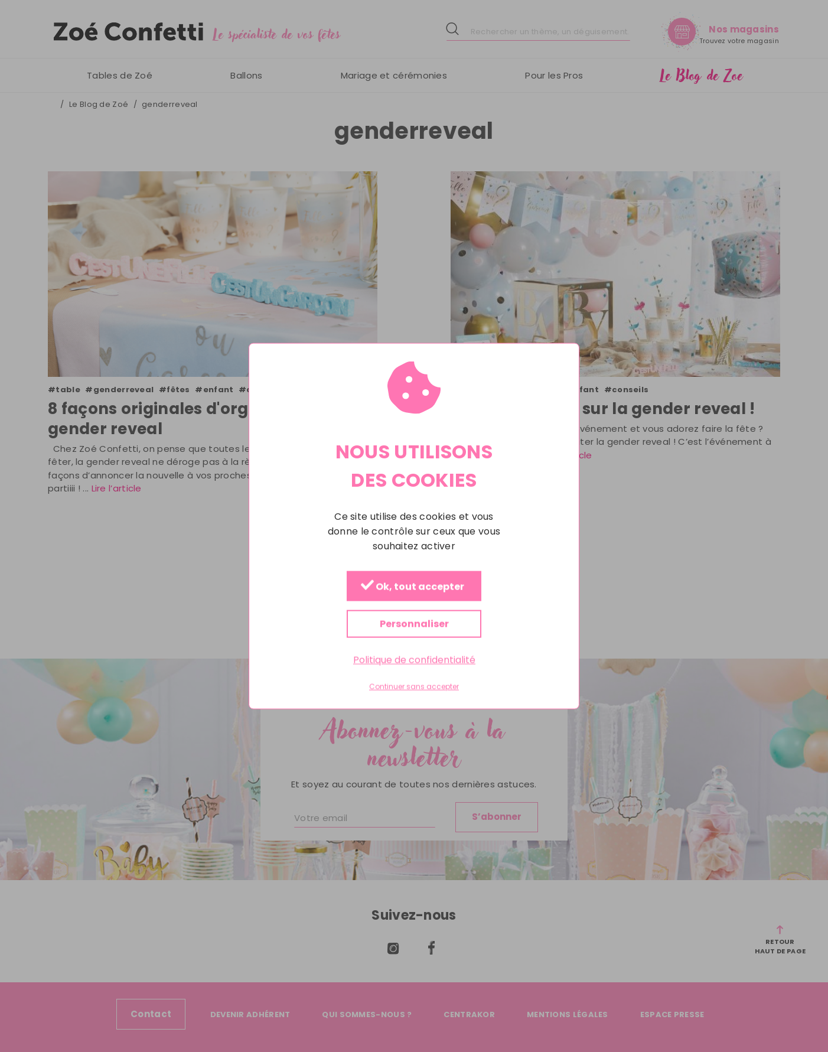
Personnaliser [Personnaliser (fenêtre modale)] (414, 624)
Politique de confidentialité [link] (414, 660)
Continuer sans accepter (414, 687)
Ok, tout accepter (412, 587)
